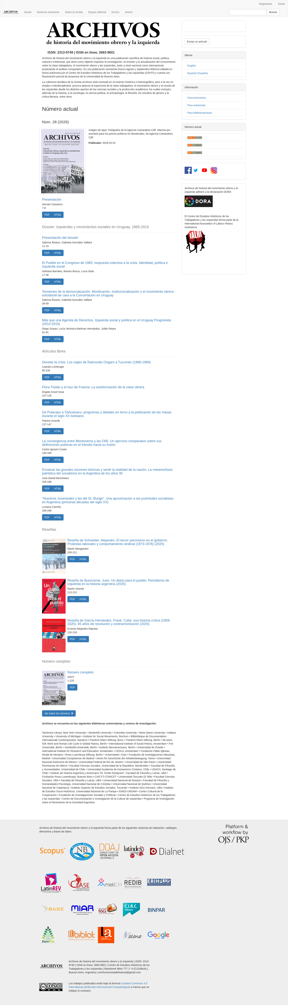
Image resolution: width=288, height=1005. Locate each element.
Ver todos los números (58, 713)
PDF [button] (47, 214)
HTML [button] (57, 214)
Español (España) (197, 73)
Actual (27, 12)
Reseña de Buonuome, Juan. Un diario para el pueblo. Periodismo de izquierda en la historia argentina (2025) (118, 582)
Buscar (273, 12)
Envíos (115, 12)
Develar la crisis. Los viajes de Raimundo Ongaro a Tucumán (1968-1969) (96, 362)
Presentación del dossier (60, 238)
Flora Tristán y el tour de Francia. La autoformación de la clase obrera (93, 387)
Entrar (281, 3)
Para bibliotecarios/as (199, 112)
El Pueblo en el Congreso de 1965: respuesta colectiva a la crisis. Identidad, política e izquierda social (105, 264)
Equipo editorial (97, 12)
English (191, 65)
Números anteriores (48, 12)
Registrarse (265, 3)
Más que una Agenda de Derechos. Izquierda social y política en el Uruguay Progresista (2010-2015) (106, 322)
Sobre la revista (74, 12)
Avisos (128, 12)
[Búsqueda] (247, 12)
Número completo (80, 672)
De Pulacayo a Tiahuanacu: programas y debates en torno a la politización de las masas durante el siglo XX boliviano (106, 414)
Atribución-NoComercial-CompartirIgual (106, 987)
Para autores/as (196, 105)
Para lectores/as (196, 97)
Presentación (51, 199)
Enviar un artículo (197, 41)
